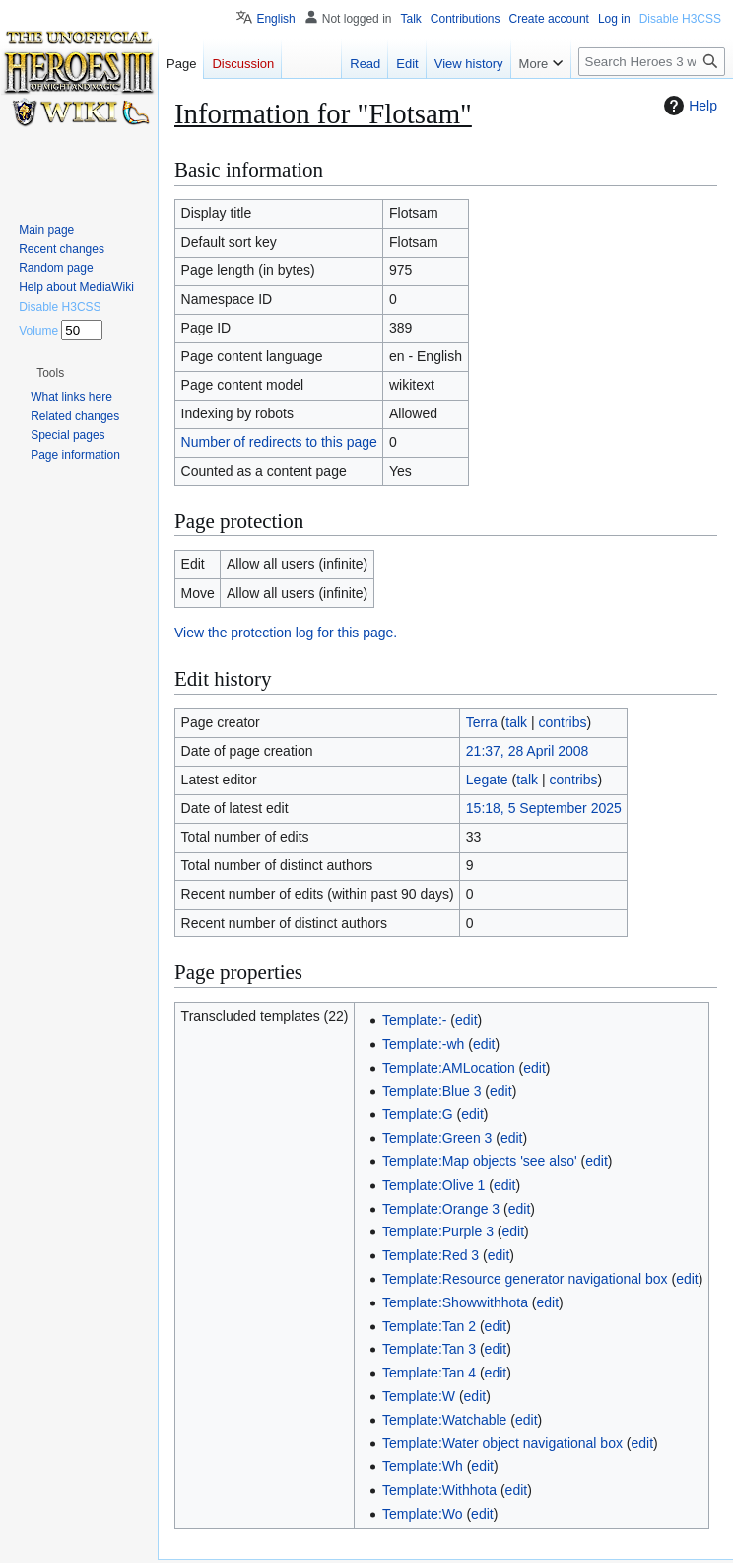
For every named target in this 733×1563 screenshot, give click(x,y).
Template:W (418, 1396)
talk (516, 722)
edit (466, 1020)
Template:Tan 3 (429, 1349)
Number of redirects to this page (279, 442)
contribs (563, 722)
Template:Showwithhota (455, 1302)
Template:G (417, 1114)
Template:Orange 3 (441, 1209)
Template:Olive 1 (433, 1185)
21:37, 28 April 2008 (527, 751)
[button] (50, 373)
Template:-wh (423, 1044)
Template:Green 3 (437, 1138)
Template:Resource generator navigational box (525, 1279)
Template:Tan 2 (429, 1326)
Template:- (414, 1020)
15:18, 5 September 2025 (544, 808)
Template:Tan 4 (429, 1372)
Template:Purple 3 (438, 1231)
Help (688, 105)
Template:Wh (422, 1466)
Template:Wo (422, 1514)
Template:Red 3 (430, 1255)
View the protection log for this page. (285, 632)
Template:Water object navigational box (502, 1443)
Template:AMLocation (448, 1068)
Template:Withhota (439, 1490)
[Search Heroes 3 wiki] (651, 61)
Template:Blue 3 (431, 1091)
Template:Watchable (444, 1420)
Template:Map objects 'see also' (479, 1161)
